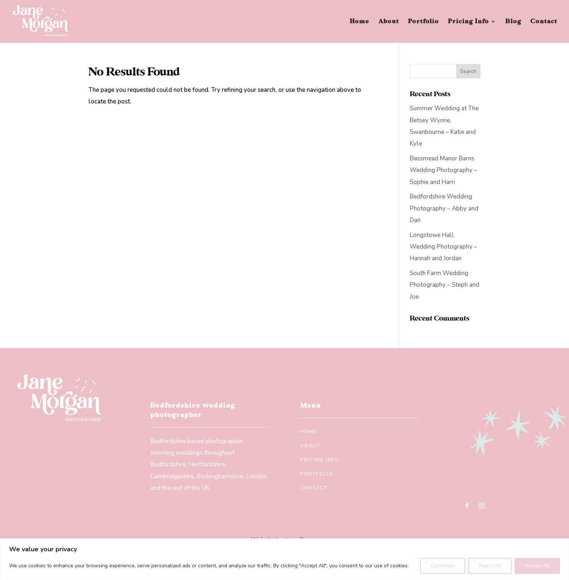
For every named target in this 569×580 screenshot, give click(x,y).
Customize (443, 565)
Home (359, 22)
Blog (513, 22)
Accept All (537, 565)
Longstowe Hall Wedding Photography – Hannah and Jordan (443, 247)
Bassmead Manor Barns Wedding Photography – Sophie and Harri (443, 170)
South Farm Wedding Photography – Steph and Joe (444, 285)
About (388, 22)
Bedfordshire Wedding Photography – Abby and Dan (444, 208)
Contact (544, 22)
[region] (284, 559)
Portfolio (423, 22)
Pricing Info (468, 22)
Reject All (490, 565)
